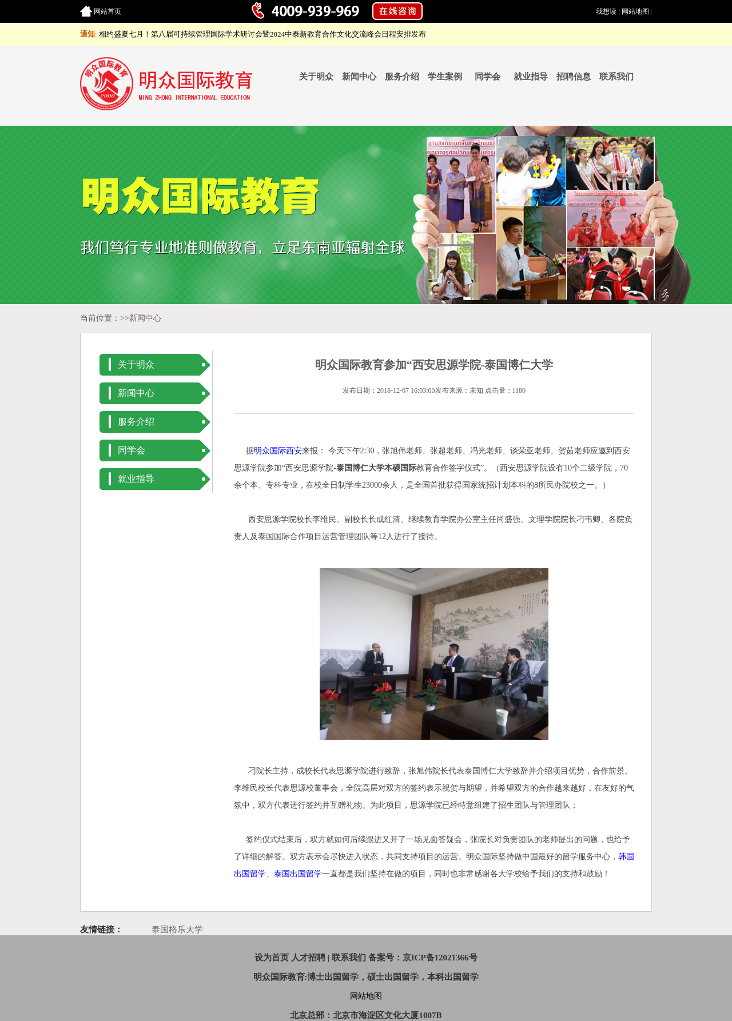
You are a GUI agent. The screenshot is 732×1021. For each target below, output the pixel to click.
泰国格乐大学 (177, 929)
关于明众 (316, 76)
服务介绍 (402, 76)
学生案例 (445, 76)
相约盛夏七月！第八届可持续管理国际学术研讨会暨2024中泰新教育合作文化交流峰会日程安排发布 (262, 34)
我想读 (606, 11)
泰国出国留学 (298, 874)
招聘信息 (573, 76)
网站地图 (635, 11)
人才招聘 (308, 957)
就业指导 (531, 76)
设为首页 (271, 957)
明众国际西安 (278, 450)
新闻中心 (359, 76)
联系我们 (616, 76)
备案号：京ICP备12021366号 (423, 957)
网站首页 (107, 11)
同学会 (487, 76)
